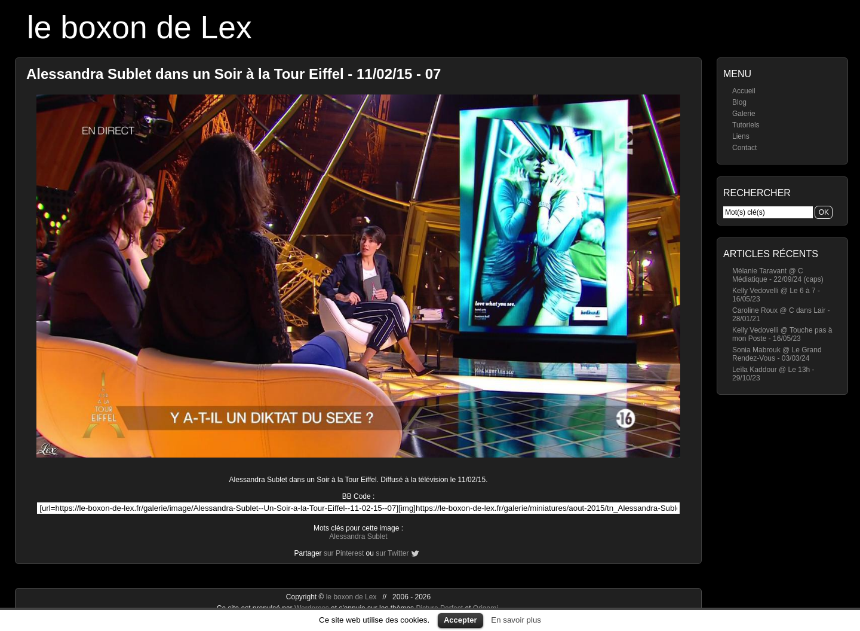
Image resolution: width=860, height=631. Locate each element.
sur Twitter (392, 553)
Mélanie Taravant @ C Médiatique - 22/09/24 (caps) (778, 275)
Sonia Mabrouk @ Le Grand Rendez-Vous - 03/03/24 (777, 354)
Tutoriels (746, 125)
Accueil (743, 91)
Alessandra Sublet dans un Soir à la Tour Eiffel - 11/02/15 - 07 (233, 74)
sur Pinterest (344, 553)
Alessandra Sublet (358, 536)
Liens (741, 136)
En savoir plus (516, 619)
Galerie (743, 113)
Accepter (460, 619)
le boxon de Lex (139, 27)
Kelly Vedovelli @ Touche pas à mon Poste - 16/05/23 (782, 334)
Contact (744, 148)
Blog (739, 102)
